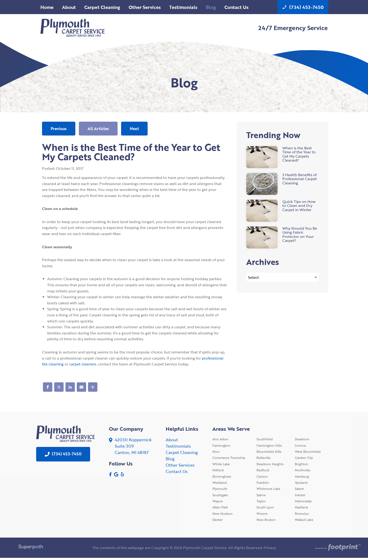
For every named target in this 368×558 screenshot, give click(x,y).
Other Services (180, 465)
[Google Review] (116, 474)
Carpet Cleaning (182, 452)
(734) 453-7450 (303, 7)
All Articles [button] (98, 129)
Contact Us (177, 471)
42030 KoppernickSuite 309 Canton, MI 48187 (133, 446)
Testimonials (178, 446)
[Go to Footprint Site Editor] (337, 547)
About (172, 440)
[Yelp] (122, 474)
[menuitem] (47, 7)
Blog (170, 459)
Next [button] (134, 129)
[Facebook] (110, 474)
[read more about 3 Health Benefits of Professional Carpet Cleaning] (282, 184)
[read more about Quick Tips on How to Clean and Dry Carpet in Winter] (282, 211)
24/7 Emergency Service (293, 27)
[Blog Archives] (282, 277)
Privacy (270, 547)
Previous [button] (59, 129)
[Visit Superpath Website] (30, 548)
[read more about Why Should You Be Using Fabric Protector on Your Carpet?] (282, 237)
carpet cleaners (82, 364)
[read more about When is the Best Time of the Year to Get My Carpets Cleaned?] (282, 157)
